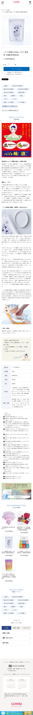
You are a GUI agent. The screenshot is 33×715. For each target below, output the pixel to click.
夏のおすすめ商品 (8, 89)
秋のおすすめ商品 (23, 89)
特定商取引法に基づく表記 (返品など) (14, 74)
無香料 (13, 95)
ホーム (3, 10)
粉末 (5, 95)
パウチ (5, 99)
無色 (21, 95)
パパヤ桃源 (21, 102)
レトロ (14, 99)
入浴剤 (8, 10)
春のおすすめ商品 (17, 86)
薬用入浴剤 (21, 92)
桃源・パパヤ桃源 (8, 102)
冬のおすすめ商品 (8, 92)
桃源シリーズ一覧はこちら (10, 106)
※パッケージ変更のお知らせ (10, 110)
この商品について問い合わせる (14, 72)
